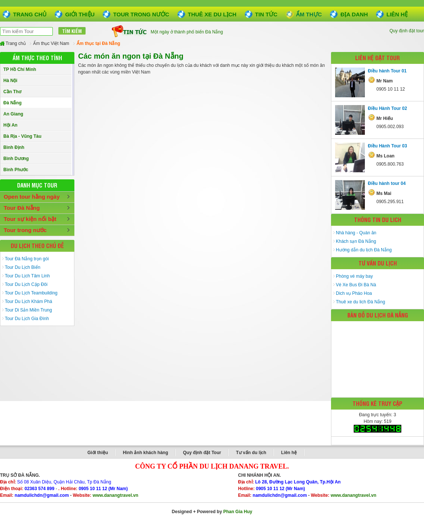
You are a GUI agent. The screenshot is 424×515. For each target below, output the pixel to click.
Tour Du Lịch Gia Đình (27, 318)
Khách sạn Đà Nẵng (356, 241)
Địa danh (354, 14)
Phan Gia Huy (237, 511)
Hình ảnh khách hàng (145, 452)
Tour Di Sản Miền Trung (28, 310)
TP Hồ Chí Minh (19, 69)
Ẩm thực (309, 14)
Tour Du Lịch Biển (22, 267)
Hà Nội (10, 80)
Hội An (10, 125)
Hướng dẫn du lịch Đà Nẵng (364, 249)
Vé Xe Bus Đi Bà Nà (356, 284)
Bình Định (13, 147)
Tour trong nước (141, 14)
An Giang (13, 114)
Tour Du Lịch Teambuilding (31, 293)
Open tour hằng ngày (32, 196)
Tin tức (266, 14)
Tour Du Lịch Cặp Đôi (26, 284)
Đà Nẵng (12, 102)
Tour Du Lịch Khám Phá (28, 301)
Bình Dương (16, 158)
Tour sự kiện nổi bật (30, 219)
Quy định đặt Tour (202, 452)
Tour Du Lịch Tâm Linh (27, 275)
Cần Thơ (12, 91)
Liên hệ (397, 14)
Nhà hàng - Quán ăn (356, 232)
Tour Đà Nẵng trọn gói (27, 258)
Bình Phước (15, 169)
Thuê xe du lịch (212, 14)
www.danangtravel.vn (115, 495)
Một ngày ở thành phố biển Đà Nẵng (187, 33)
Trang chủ (29, 14)
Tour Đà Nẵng (22, 208)
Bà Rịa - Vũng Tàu (22, 136)
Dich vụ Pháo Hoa (354, 293)
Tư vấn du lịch (251, 452)
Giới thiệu (79, 14)
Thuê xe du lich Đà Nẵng (360, 301)
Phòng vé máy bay (354, 276)
